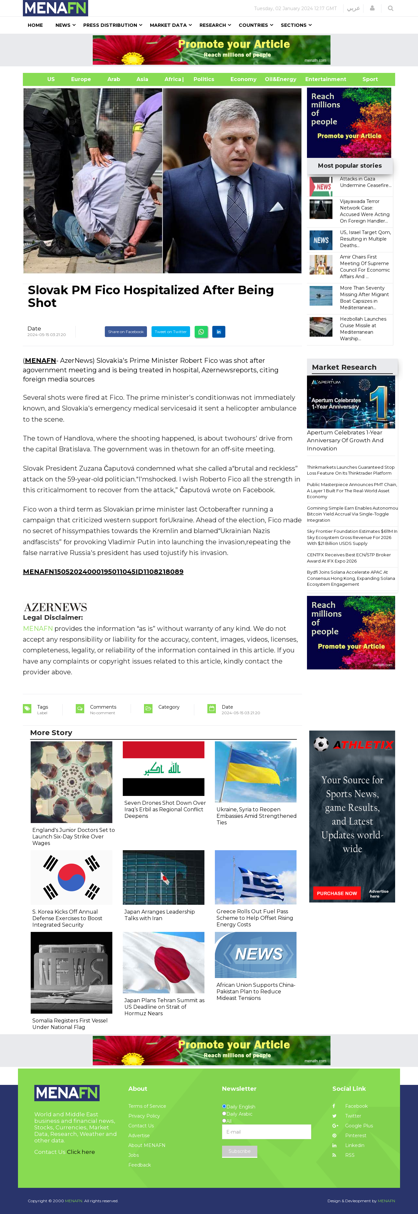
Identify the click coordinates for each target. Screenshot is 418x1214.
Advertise (139, 1135)
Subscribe (240, 1151)
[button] (372, 8)
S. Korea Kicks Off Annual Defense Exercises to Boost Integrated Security (67, 918)
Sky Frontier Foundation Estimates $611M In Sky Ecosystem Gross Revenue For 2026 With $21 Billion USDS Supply (352, 537)
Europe (81, 79)
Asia (142, 79)
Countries (253, 25)
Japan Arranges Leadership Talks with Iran (159, 915)
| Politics (202, 79)
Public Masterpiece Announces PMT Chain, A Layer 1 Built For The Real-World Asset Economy (352, 490)
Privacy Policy (144, 1116)
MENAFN (40, 360)
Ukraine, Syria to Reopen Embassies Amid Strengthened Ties (257, 816)
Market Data (168, 25)
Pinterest (349, 1135)
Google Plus (352, 1126)
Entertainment (316, 79)
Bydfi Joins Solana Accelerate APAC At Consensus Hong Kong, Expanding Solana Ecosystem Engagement (351, 578)
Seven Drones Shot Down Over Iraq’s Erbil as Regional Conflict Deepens (165, 809)
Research (213, 25)
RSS (343, 1155)
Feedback (139, 1165)
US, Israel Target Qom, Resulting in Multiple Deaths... (365, 238)
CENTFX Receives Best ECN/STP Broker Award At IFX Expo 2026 (349, 558)
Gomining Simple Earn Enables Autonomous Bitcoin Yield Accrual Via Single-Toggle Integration (353, 514)
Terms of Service (147, 1106)
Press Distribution (110, 25)
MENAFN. (74, 1200)
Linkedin (348, 1145)
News (63, 25)
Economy (243, 79)
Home (35, 25)
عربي (353, 8)
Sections (294, 25)
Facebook (350, 1106)
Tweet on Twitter (171, 331)
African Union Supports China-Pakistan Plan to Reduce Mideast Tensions (256, 991)
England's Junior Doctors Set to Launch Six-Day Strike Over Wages (73, 836)
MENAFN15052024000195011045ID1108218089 (103, 572)
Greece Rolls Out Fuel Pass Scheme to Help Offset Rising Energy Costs (255, 918)
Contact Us (141, 1126)
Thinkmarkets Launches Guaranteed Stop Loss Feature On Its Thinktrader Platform (351, 470)
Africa (172, 79)
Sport (366, 79)
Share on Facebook (126, 331)
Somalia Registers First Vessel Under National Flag (70, 1024)
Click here (81, 1152)
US (43, 79)
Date (34, 328)
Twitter (346, 1116)
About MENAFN (147, 1145)
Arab (113, 79)
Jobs (133, 1155)
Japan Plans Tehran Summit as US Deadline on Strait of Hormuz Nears (164, 1007)
